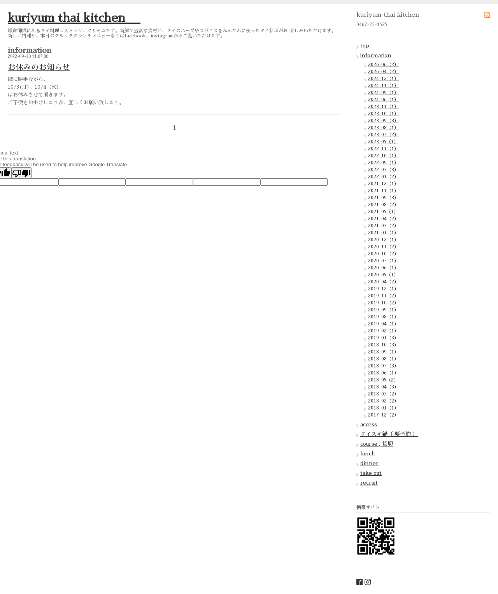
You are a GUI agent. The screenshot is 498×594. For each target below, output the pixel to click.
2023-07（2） (383, 134)
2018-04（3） (383, 387)
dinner (369, 463)
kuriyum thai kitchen (74, 18)
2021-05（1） (383, 211)
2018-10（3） (383, 345)
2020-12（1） (383, 239)
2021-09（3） (383, 197)
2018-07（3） (383, 366)
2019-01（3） (383, 338)
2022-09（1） (383, 162)
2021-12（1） (383, 183)
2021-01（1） (383, 232)
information (375, 55)
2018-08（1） (383, 359)
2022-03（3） (383, 169)
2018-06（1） (383, 373)
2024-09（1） (383, 92)
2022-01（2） (383, 176)
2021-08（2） (383, 204)
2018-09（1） (383, 352)
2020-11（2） (383, 246)
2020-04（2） (383, 281)
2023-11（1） (383, 106)
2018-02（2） (383, 401)
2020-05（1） (383, 274)
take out (371, 473)
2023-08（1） (383, 127)
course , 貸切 (376, 443)
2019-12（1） (383, 288)
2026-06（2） (383, 64)
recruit (369, 482)
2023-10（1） (383, 113)
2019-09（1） (383, 310)
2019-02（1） (383, 331)
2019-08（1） (383, 317)
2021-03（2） (383, 225)
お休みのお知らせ (39, 67)
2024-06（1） (383, 99)
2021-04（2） (383, 218)
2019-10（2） (383, 303)
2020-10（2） (383, 253)
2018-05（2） (383, 380)
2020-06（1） (383, 267)
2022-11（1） (383, 148)
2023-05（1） (383, 141)
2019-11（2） (383, 295)
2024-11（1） (383, 85)
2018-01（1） (383, 408)
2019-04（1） (383, 324)
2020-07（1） (383, 260)
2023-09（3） (383, 120)
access (368, 424)
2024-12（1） (383, 78)
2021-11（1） (383, 190)
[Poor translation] (21, 172)
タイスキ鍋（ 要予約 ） (389, 434)
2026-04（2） (383, 71)
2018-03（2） (383, 394)
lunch (367, 453)
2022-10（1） (383, 155)
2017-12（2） (383, 415)
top (364, 45)
